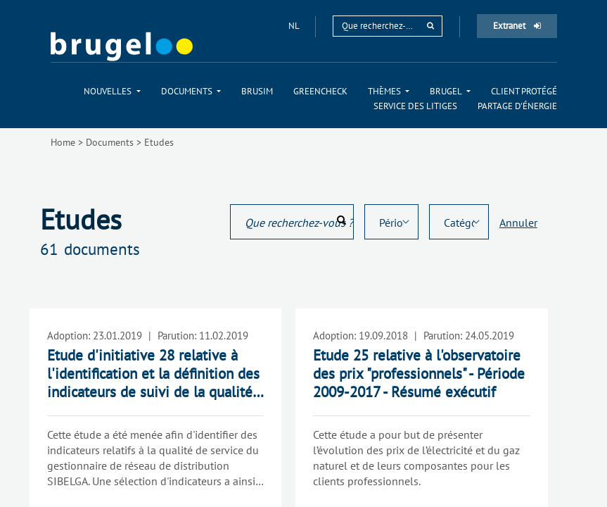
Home (63, 142)
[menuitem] (112, 91)
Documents (110, 142)
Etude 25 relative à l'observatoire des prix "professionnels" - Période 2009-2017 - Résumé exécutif (419, 373)
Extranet (517, 26)
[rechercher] (430, 25)
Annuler (518, 222)
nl (294, 26)
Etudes (159, 142)
